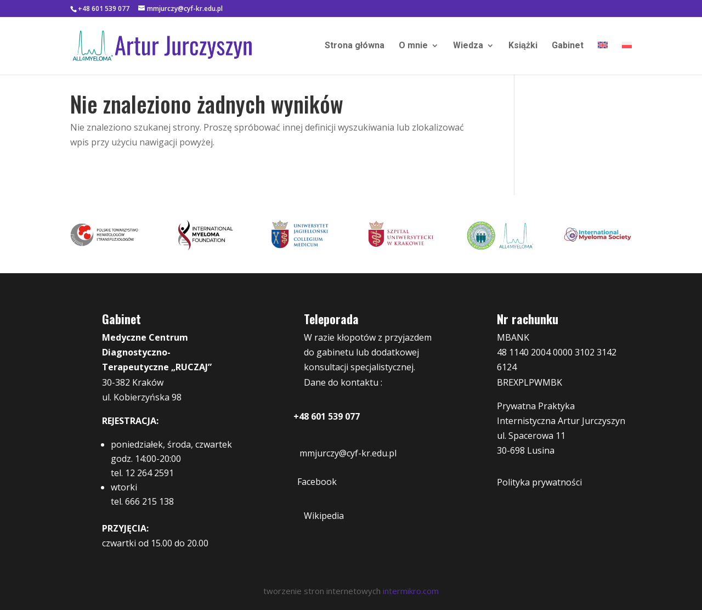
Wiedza (468, 46)
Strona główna (354, 46)
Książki (522, 46)
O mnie (413, 46)
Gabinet (568, 46)
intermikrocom (411, 590)
